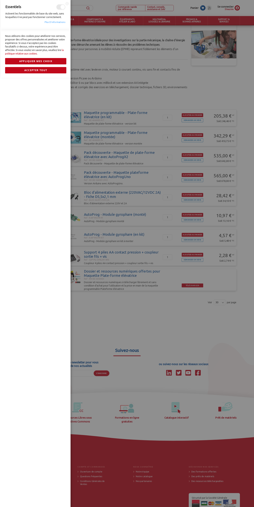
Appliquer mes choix (35, 325)
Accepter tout (35, 334)
